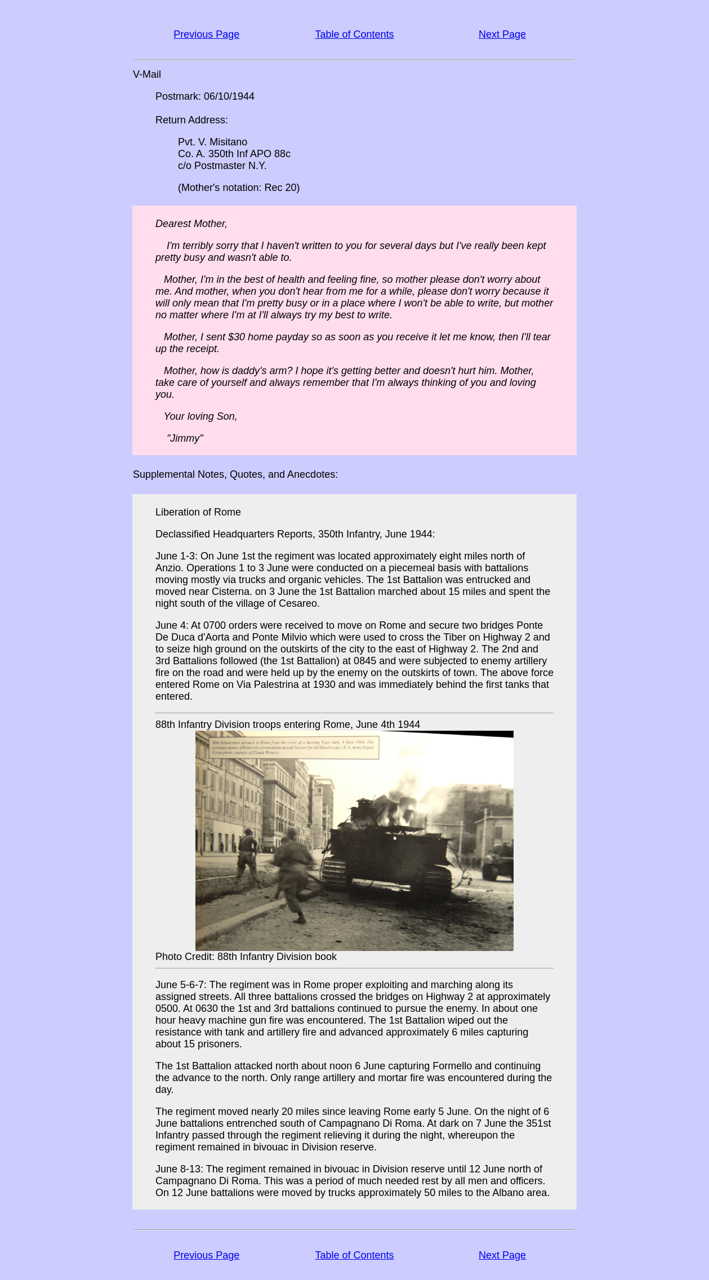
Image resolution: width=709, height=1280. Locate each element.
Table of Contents (354, 34)
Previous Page (206, 34)
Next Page (502, 34)
